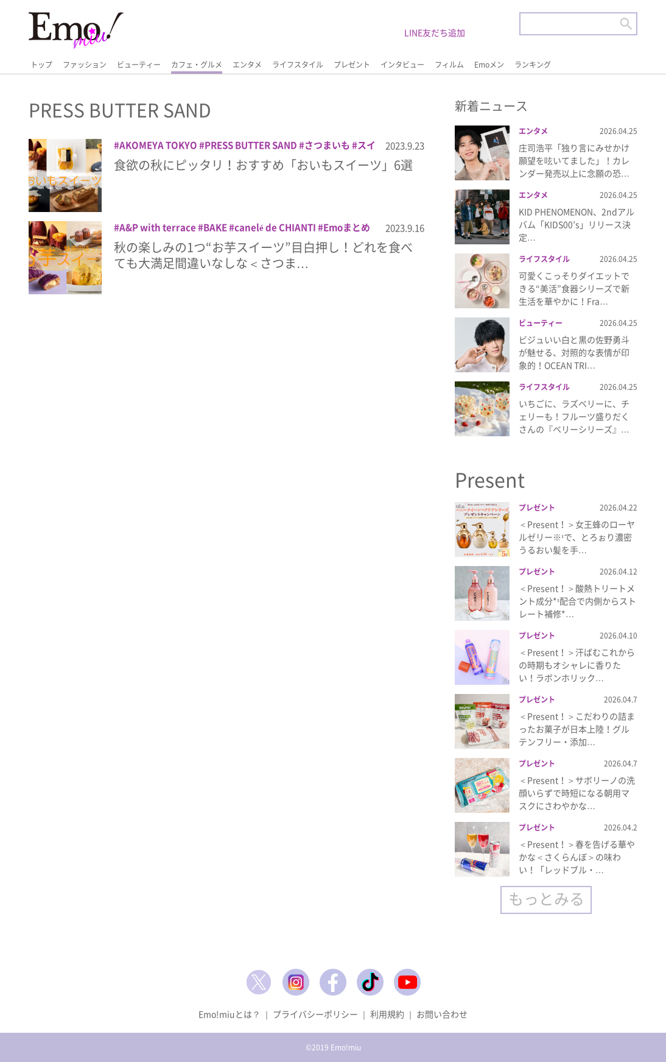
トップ (41, 64)
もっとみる (546, 898)
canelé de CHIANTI (275, 227)
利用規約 (387, 1014)
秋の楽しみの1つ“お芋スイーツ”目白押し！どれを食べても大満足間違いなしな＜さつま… (263, 255)
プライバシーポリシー (315, 1014)
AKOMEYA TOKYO (158, 145)
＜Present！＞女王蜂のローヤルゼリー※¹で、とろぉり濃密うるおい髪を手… (577, 537)
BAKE (215, 227)
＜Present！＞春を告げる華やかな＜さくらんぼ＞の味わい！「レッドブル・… (577, 857)
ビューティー (139, 64)
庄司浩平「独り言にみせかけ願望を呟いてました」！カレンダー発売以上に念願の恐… (574, 160)
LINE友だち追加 (434, 32)
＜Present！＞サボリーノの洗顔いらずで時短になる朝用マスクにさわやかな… (577, 793)
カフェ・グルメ (196, 64)
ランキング (532, 64)
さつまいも (327, 145)
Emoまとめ (346, 227)
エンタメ (247, 64)
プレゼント (352, 64)
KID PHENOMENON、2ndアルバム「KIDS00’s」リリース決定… (576, 224)
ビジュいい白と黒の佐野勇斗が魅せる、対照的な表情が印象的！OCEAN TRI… (574, 352)
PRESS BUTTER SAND (251, 145)
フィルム (449, 64)
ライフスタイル (297, 64)
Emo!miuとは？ (229, 1014)
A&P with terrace (157, 227)
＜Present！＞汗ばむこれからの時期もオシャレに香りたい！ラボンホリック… (577, 665)
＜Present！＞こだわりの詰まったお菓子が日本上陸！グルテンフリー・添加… (577, 729)
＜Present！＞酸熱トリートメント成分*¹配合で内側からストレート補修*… (577, 601)
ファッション (85, 64)
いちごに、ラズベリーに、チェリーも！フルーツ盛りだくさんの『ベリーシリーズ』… (574, 416)
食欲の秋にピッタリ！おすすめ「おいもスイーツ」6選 (263, 165)
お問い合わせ (442, 1014)
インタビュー (402, 64)
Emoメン (489, 64)
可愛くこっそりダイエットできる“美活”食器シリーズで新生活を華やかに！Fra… (574, 288)
